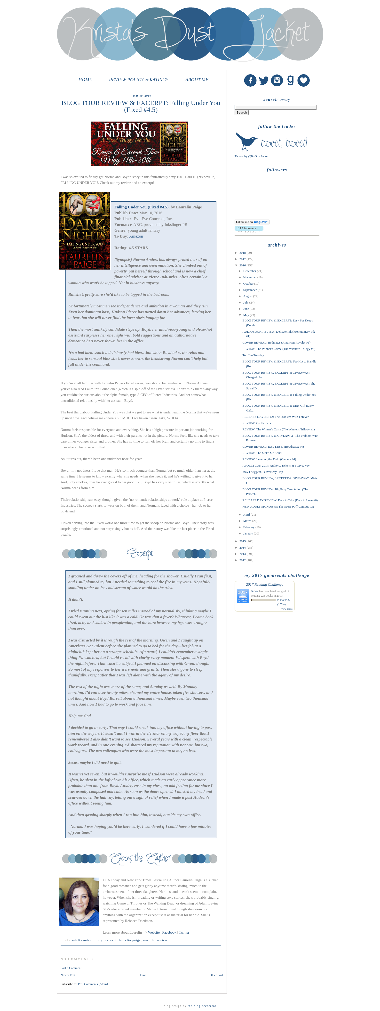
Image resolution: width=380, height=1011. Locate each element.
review (162, 940)
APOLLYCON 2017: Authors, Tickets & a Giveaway (275, 465)
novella (149, 940)
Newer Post (68, 975)
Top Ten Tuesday (253, 355)
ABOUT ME (196, 79)
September (250, 290)
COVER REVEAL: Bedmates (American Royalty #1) (276, 342)
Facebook (169, 932)
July (246, 302)
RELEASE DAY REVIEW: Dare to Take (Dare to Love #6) (279, 500)
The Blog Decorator (202, 1006)
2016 (242, 265)
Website (154, 932)
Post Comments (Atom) (93, 984)
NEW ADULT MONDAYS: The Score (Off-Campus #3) (278, 506)
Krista (254, 591)
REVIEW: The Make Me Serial (262, 453)
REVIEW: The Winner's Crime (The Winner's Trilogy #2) (278, 349)
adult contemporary (87, 940)
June (246, 309)
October (248, 283)
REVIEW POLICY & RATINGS (138, 79)
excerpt (111, 940)
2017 (242, 259)
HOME (85, 79)
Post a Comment (71, 968)
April (247, 514)
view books (287, 609)
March (247, 521)
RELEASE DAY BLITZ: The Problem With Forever (275, 417)
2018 (242, 253)
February (249, 527)
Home (142, 975)
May (246, 315)
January (248, 533)
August (248, 296)
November (250, 277)
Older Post (216, 975)
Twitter (184, 932)
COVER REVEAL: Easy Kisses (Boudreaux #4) (273, 446)
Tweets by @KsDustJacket (252, 156)
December (250, 271)
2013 (242, 554)
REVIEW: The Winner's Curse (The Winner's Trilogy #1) (278, 429)
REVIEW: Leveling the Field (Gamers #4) (269, 459)
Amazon (136, 236)
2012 (242, 560)
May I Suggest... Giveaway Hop (262, 472)
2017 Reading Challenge (264, 584)
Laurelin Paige (130, 940)
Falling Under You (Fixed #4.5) (141, 207)
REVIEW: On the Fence (257, 423)
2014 (242, 547)
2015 (242, 541)
